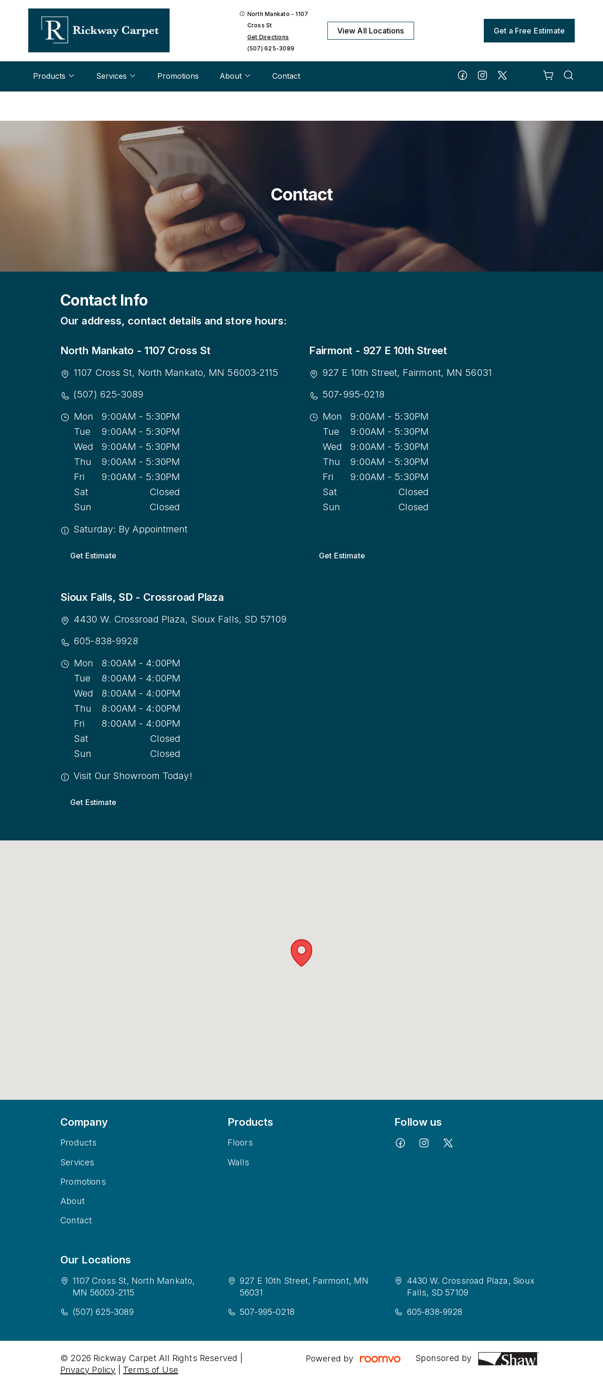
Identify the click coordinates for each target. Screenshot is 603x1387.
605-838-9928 (105, 641)
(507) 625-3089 (270, 48)
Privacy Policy (88, 1370)
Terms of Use (150, 1370)
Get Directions (268, 37)
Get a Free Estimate (529, 30)
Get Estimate (93, 555)
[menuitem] (54, 76)
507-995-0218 (353, 394)
